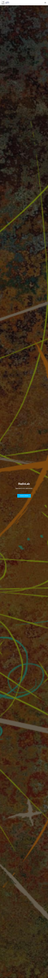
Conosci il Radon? (24, 495)
